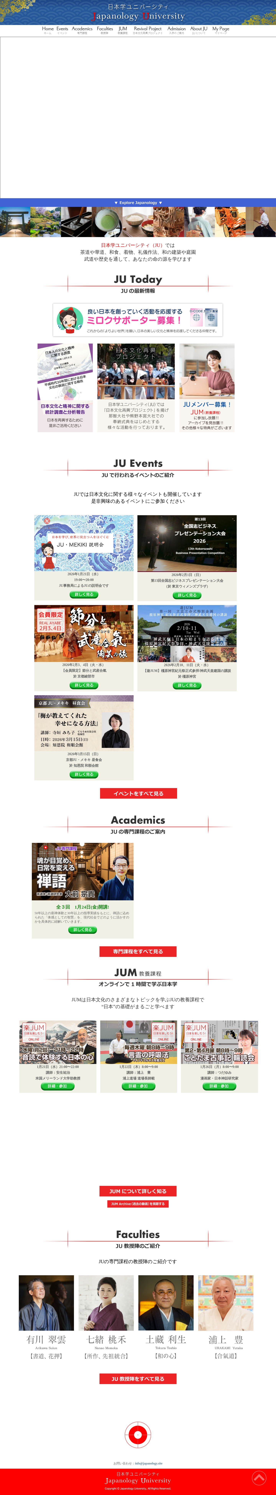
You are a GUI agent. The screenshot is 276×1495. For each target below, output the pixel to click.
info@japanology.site (148, 1463)
